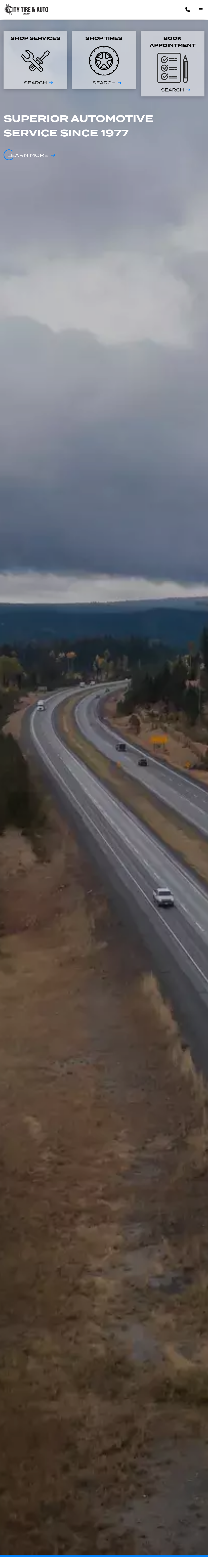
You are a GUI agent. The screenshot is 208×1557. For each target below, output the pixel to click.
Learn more (27, 155)
